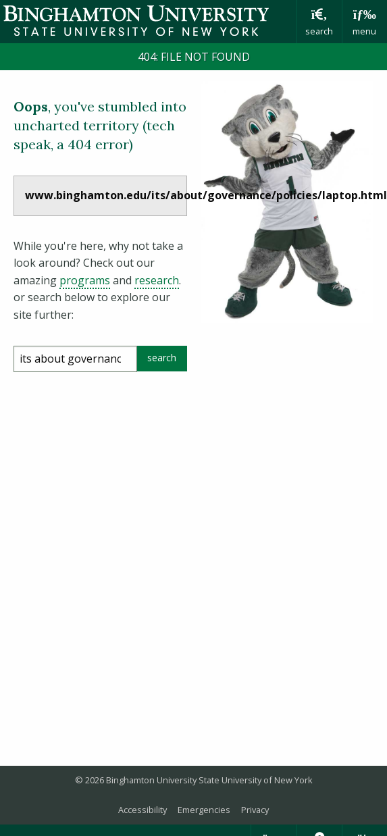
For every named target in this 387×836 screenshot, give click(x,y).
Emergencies (204, 810)
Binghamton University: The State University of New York (148, 20)
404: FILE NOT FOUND (194, 56)
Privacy (255, 810)
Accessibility (142, 810)
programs (84, 280)
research (156, 280)
